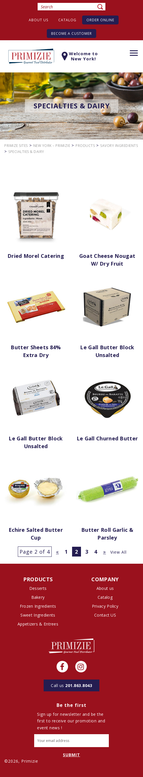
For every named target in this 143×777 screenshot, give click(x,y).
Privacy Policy (105, 606)
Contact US (105, 615)
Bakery (38, 597)
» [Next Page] (104, 551)
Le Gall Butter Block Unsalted (107, 351)
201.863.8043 (71, 685)
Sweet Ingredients (37, 615)
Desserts (38, 588)
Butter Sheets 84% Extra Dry (36, 351)
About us (38, 20)
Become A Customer (71, 33)
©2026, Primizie (21, 761)
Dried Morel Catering (35, 255)
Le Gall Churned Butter (107, 438)
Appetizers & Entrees (38, 624)
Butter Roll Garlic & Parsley (107, 533)
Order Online (100, 20)
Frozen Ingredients (38, 606)
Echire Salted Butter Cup (36, 533)
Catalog (67, 20)
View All (118, 552)
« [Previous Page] (57, 551)
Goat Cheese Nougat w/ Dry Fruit (107, 259)
